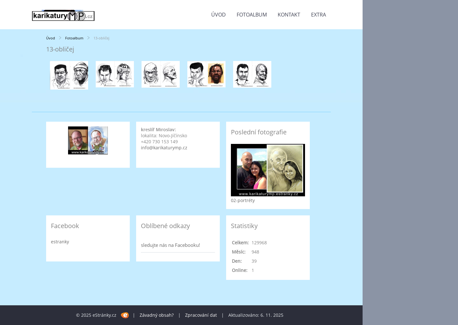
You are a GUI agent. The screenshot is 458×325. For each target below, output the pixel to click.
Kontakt (289, 14)
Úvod (218, 14)
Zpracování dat (201, 315)
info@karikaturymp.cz (164, 148)
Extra (318, 14)
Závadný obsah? (157, 315)
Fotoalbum (252, 14)
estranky (60, 242)
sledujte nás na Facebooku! (170, 245)
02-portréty (243, 200)
